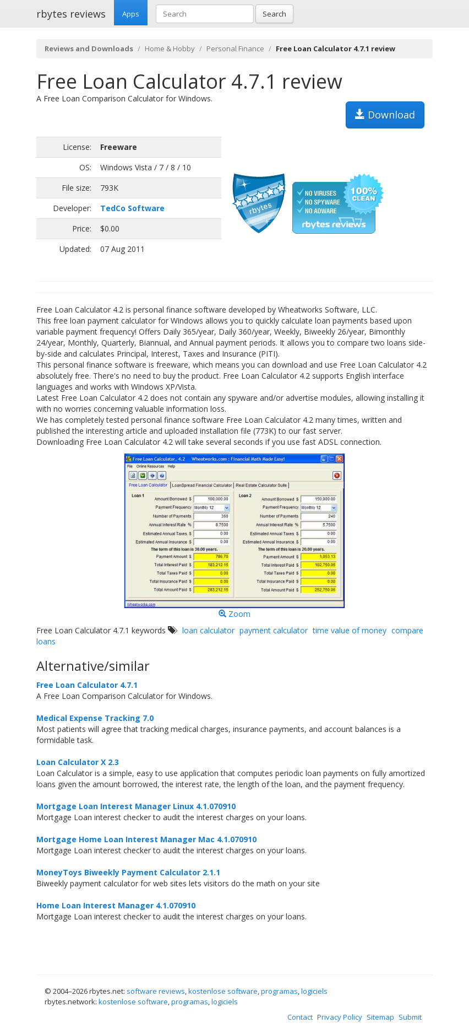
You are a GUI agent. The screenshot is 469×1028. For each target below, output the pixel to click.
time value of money (349, 630)
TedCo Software (132, 208)
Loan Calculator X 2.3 (77, 762)
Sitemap (380, 1017)
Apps (130, 14)
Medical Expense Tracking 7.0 (95, 718)
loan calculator (208, 630)
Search (274, 14)
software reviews (156, 991)
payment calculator (273, 630)
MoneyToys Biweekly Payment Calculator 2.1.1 (128, 872)
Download (385, 114)
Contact (300, 1017)
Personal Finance (235, 48)
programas (279, 991)
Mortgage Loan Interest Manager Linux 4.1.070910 (136, 806)
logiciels (314, 991)
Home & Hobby (170, 48)
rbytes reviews (71, 13)
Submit (410, 1017)
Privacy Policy (339, 1017)
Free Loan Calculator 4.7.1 (87, 685)
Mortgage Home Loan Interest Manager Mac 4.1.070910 (146, 839)
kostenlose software (223, 991)
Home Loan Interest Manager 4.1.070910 (115, 905)
